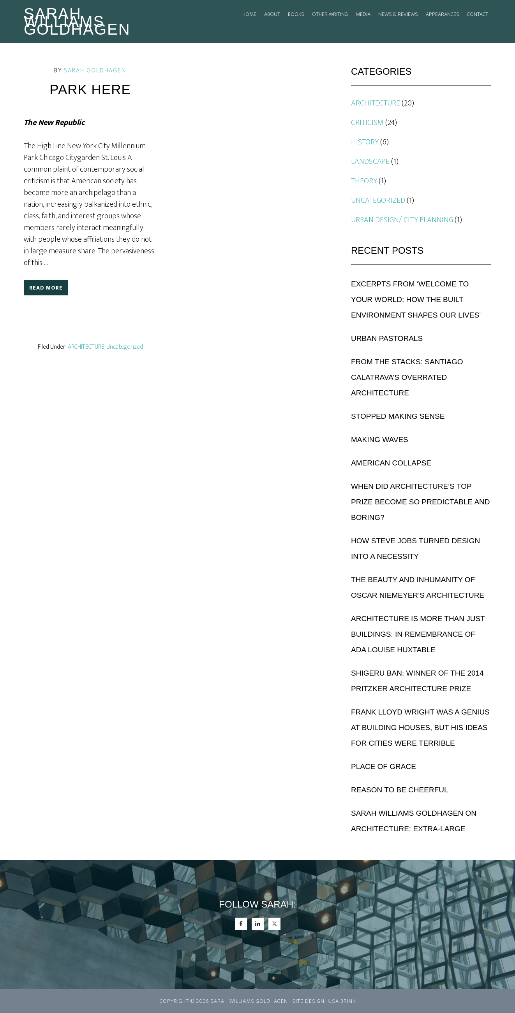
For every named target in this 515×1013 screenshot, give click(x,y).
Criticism (367, 122)
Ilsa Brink (342, 1001)
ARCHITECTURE (86, 347)
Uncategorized (124, 347)
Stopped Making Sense (397, 416)
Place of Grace (383, 766)
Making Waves (379, 439)
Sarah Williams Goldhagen (77, 21)
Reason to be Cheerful (399, 790)
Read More (46, 287)
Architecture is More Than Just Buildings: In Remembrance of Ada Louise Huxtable (418, 634)
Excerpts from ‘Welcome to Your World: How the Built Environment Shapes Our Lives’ (416, 299)
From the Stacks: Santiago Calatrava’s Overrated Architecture (407, 377)
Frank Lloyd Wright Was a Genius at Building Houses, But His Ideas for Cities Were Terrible (420, 727)
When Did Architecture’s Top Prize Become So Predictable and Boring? (420, 501)
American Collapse (391, 463)
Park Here (90, 89)
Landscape (370, 161)
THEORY (364, 181)
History (365, 142)
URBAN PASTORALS (387, 338)
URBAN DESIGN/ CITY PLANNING (402, 219)
